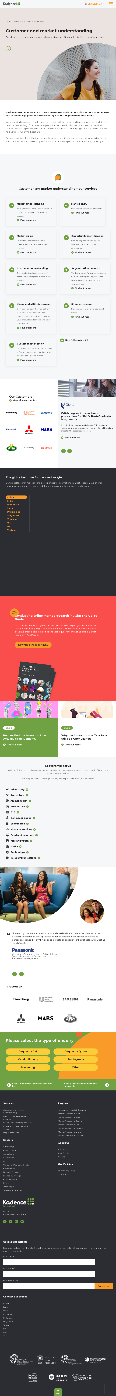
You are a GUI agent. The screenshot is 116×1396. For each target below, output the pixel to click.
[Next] (69, 451)
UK (9, 522)
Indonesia (13, 504)
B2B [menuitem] (5, 1161)
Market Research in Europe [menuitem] (70, 1128)
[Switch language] (94, 4)
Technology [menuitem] (8, 1186)
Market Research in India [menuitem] (69, 1124)
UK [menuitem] (4, 1329)
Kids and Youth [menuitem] (10, 1179)
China (10, 497)
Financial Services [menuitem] (11, 1172)
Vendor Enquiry (28, 1059)
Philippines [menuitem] (8, 1318)
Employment (75, 1059)
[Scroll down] (8, 48)
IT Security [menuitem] (63, 1174)
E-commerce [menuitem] (9, 1168)
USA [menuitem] (5, 1332)
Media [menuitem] (6, 1183)
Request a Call (28, 1051)
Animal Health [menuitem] (10, 1150)
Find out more (28, 220)
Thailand (12, 519)
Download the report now (33, 644)
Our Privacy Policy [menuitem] (66, 1170)
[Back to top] (58, 1392)
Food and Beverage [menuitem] (12, 1176)
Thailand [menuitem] (7, 1325)
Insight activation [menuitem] (11, 1132)
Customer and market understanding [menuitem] (13, 1111)
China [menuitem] (6, 1303)
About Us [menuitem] (62, 1149)
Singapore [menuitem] (8, 1321)
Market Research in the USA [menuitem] (71, 1135)
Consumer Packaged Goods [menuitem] (16, 1165)
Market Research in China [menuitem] (70, 1113)
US (8, 526)
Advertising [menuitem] (8, 1146)
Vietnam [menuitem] (7, 1336)
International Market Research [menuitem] (72, 1110)
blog (9, 728)
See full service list (76, 340)
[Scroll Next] (21, 974)
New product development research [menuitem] (15, 1117)
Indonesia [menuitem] (7, 1314)
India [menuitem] (5, 1310)
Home (8, 21)
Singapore (13, 515)
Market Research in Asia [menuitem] (69, 1117)
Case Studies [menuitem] (63, 1153)
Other (76, 1067)
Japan (10, 508)
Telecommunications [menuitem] (12, 1190)
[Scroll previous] (14, 974)
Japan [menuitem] (6, 1307)
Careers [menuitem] (61, 1157)
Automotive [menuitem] (8, 1157)
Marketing (28, 1067)
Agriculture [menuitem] (8, 1154)
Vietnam (12, 530)
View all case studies (23, 400)
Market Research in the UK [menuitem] (70, 1132)
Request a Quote (76, 1051)
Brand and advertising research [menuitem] (17, 1122)
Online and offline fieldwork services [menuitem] (15, 1127)
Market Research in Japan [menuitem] (70, 1121)
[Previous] (63, 451)
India (10, 501)
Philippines (13, 512)
